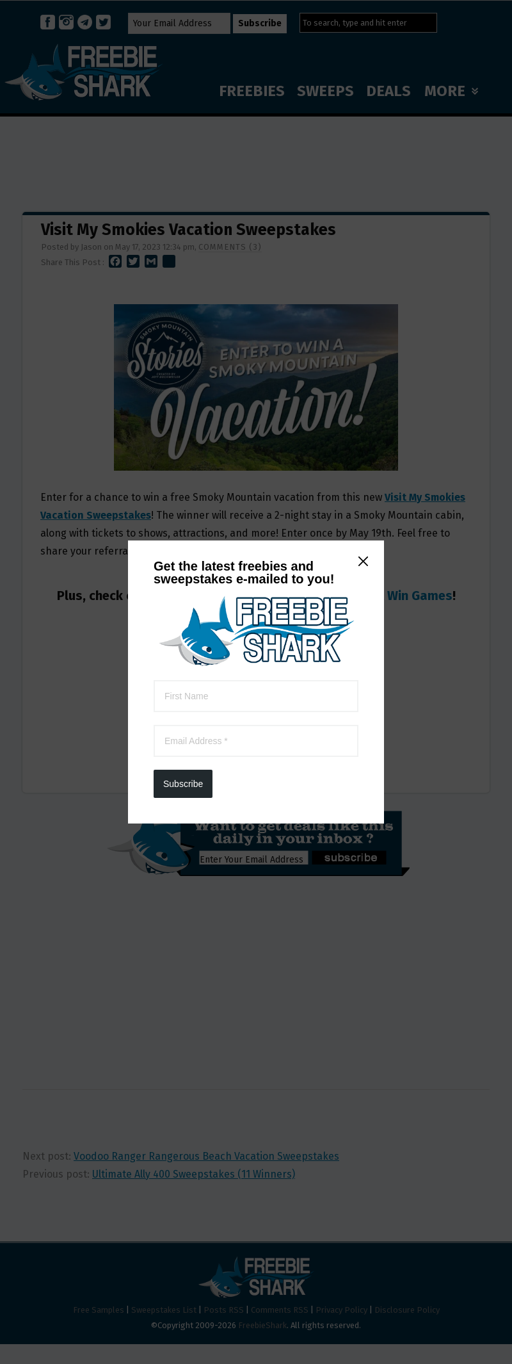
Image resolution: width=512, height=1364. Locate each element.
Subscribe (183, 332)
